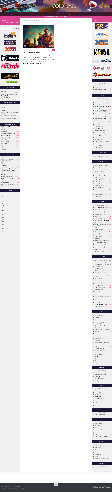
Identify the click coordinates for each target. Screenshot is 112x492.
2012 (3, 224)
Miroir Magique (98, 135)
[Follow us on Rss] (9, 22)
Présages (97, 128)
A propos (11, 14)
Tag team (97, 291)
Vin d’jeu (4, 14)
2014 (3, 219)
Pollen (96, 456)
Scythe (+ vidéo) (6, 129)
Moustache (97, 300)
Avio (96, 249)
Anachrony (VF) (6, 127)
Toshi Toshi (3, 91)
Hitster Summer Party (100, 130)
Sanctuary (5, 163)
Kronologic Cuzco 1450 (100, 116)
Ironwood (97, 234)
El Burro (97, 181)
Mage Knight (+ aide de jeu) (9, 133)
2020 (3, 205)
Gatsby (96, 124)
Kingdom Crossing (99, 194)
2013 (3, 221)
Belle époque (98, 238)
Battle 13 (97, 229)
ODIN (96, 145)
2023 (3, 198)
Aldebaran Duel (98, 214)
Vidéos (73, 14)
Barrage (5, 131)
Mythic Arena (98, 247)
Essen (34, 14)
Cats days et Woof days (100, 405)
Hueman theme (21, 488)
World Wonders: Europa (6, 97)
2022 (3, 201)
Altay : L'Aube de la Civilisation (101, 436)
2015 (3, 217)
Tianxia (96, 189)
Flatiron (96, 231)
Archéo (96, 403)
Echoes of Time (98, 244)
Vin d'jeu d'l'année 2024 (8, 157)
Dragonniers (97, 251)
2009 (3, 231)
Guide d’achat (55, 14)
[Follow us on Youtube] (12, 22)
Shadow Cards (98, 287)
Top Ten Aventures (99, 304)
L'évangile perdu (98, 242)
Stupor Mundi (6, 182)
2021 (3, 203)
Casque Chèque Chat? (100, 306)
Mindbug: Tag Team (5, 96)
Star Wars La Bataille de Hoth (101, 296)
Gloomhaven (6, 145)
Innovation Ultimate (99, 100)
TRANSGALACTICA (99, 102)
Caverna (5, 143)
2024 (3, 196)
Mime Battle (98, 126)
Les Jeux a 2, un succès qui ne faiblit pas (10, 92)
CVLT (96, 236)
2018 (3, 210)
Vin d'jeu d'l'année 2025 (8, 176)
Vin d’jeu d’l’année (44, 14)
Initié (24, 50)
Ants (4, 174)
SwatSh (2, 106)
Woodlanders (98, 132)
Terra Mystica (6, 141)
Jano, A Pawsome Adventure (101, 458)
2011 (3, 226)
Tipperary (97, 289)
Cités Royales (98, 218)
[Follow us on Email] (17, 22)
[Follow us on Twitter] (7, 22)
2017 (3, 212)
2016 (3, 215)
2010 (3, 228)
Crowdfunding (66, 14)
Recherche (3, 26)
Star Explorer (98, 454)
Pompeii (97, 196)
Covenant (5, 165)
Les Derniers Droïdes (99, 122)
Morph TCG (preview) (99, 137)
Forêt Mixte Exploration (100, 414)
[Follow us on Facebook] (4, 22)
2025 (3, 194)
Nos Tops (27, 14)
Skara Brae (97, 147)
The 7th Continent (7, 135)
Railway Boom (98, 192)
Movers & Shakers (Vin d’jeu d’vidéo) (9, 94)
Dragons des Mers (99, 294)
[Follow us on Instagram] (14, 22)
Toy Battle (97, 139)
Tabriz (96, 216)
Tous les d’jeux (19, 14)
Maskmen (97, 285)
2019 (3, 208)
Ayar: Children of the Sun (100, 89)
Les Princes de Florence (31, 53)
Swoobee (97, 302)
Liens (78, 14)
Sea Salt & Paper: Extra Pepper (102, 141)
